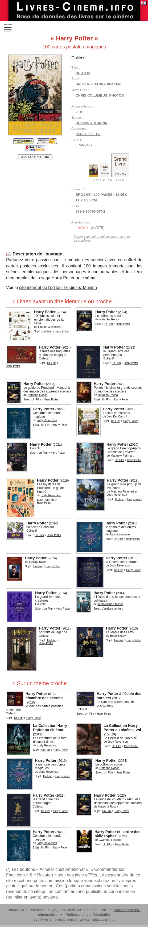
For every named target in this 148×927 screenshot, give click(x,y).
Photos (83, 73)
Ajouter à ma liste (35, 157)
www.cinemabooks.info (97, 919)
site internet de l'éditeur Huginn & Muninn (58, 287)
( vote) (90, 228)
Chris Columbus (91, 95)
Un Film (83, 84)
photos (116, 95)
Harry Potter (88, 134)
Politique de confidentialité (88, 915)
